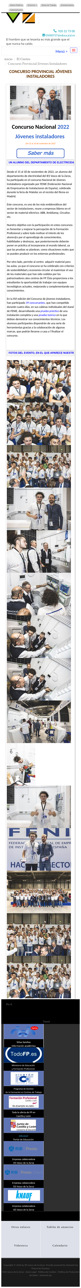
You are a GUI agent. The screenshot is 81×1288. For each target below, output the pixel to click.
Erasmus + (32, 5)
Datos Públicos (16, 5)
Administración (16, 10)
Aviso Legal (31, 1271)
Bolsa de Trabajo (49, 5)
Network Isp (72, 1265)
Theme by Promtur (40, 1268)
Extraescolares (67, 5)
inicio (8, 59)
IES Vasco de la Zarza (35, 1265)
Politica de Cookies (47, 1271)
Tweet (46, 1021)
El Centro (23, 59)
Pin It (9, 1004)
